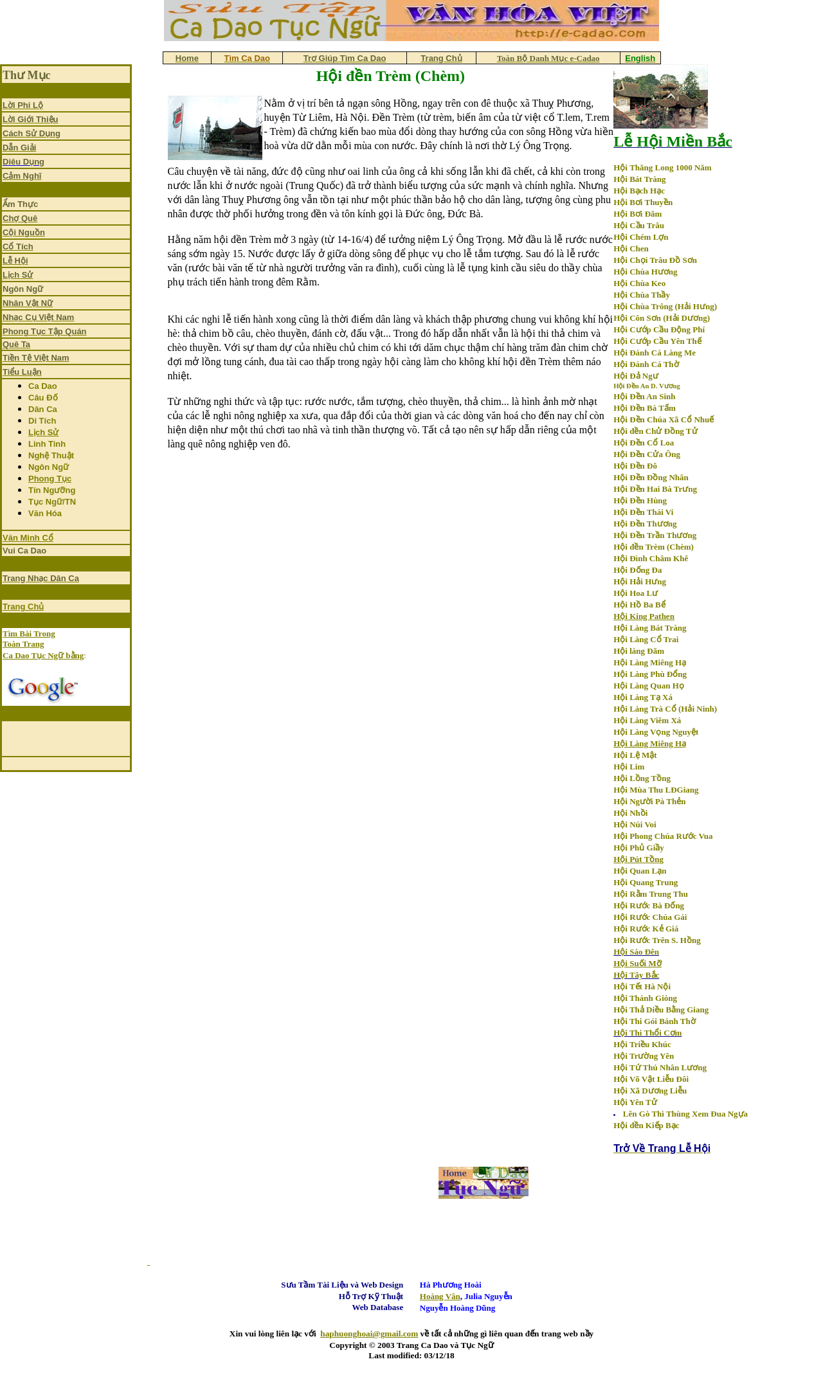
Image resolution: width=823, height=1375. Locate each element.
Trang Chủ (23, 606)
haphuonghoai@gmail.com (369, 1333)
